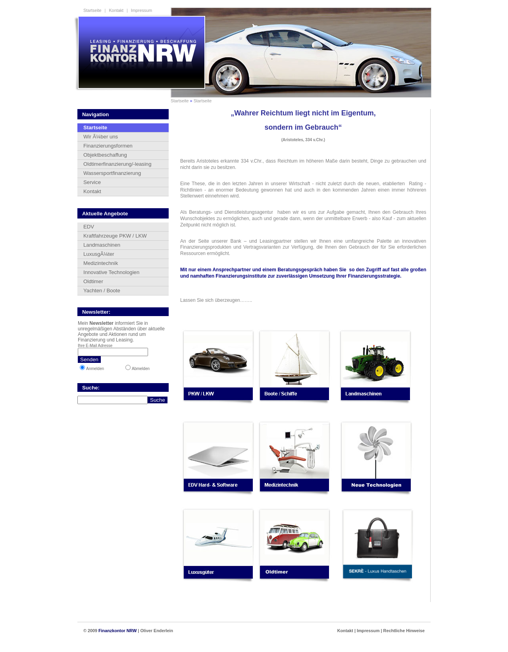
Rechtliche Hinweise (404, 630)
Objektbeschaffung (105, 155)
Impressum (141, 10)
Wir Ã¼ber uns (100, 137)
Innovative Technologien (111, 272)
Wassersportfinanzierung (112, 173)
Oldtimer (93, 281)
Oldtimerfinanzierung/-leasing (117, 164)
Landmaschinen (101, 245)
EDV (88, 227)
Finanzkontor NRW (117, 630)
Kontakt (116, 10)
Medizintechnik (100, 263)
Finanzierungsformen (108, 146)
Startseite (92, 10)
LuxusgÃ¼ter (98, 254)
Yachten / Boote (101, 290)
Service (92, 182)
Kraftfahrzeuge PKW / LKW (115, 236)
